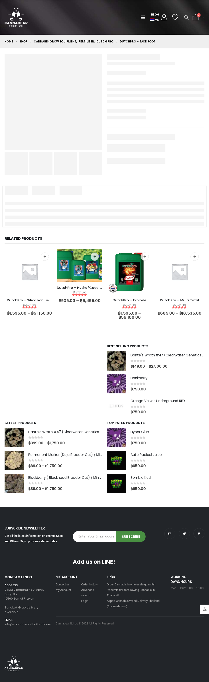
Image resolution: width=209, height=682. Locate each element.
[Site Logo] (16, 17)
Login (84, 601)
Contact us (63, 584)
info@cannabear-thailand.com (28, 624)
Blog (155, 14)
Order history (89, 584)
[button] (144, 17)
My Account (63, 590)
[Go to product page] (116, 361)
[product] (29, 272)
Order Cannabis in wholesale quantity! (131, 584)
